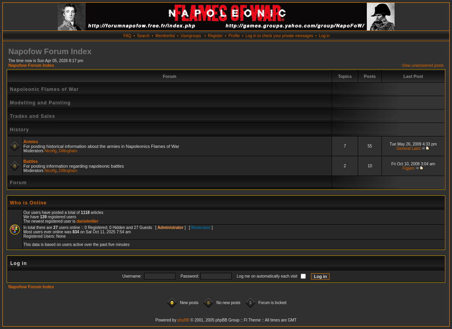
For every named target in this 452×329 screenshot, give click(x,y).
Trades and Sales (32, 116)
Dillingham (68, 151)
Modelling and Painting (40, 103)
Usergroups (191, 36)
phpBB (183, 320)
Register (215, 36)
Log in (324, 36)
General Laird (409, 148)
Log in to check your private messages (279, 36)
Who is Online (28, 203)
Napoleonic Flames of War (44, 89)
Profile (234, 36)
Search (143, 36)
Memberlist (165, 36)
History (19, 129)
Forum (18, 182)
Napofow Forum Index (31, 65)
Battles (30, 161)
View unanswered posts (423, 65)
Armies (30, 141)
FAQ (127, 36)
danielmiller (87, 221)
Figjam (408, 168)
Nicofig (50, 151)
